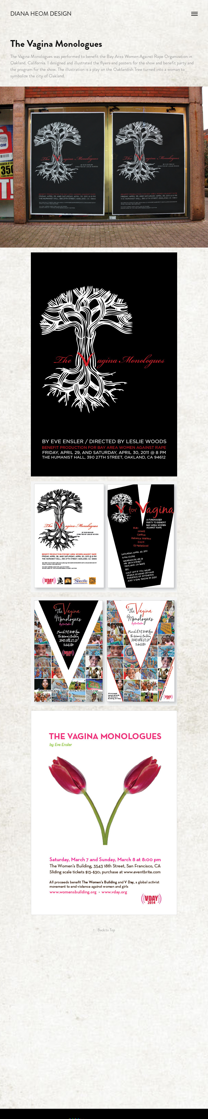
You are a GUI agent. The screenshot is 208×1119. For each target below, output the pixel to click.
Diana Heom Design (41, 13)
